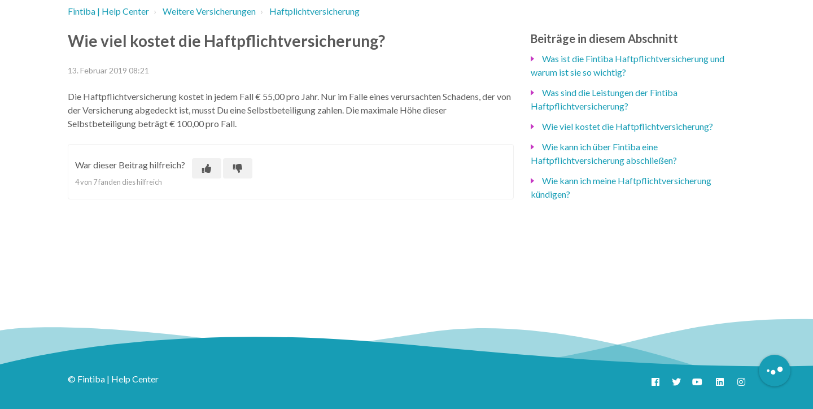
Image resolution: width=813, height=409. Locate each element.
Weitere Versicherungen (209, 11)
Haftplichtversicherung (314, 11)
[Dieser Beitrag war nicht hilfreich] (237, 168)
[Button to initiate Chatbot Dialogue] (774, 370)
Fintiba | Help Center (108, 11)
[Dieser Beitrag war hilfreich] (206, 168)
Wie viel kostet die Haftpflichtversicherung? (627, 126)
